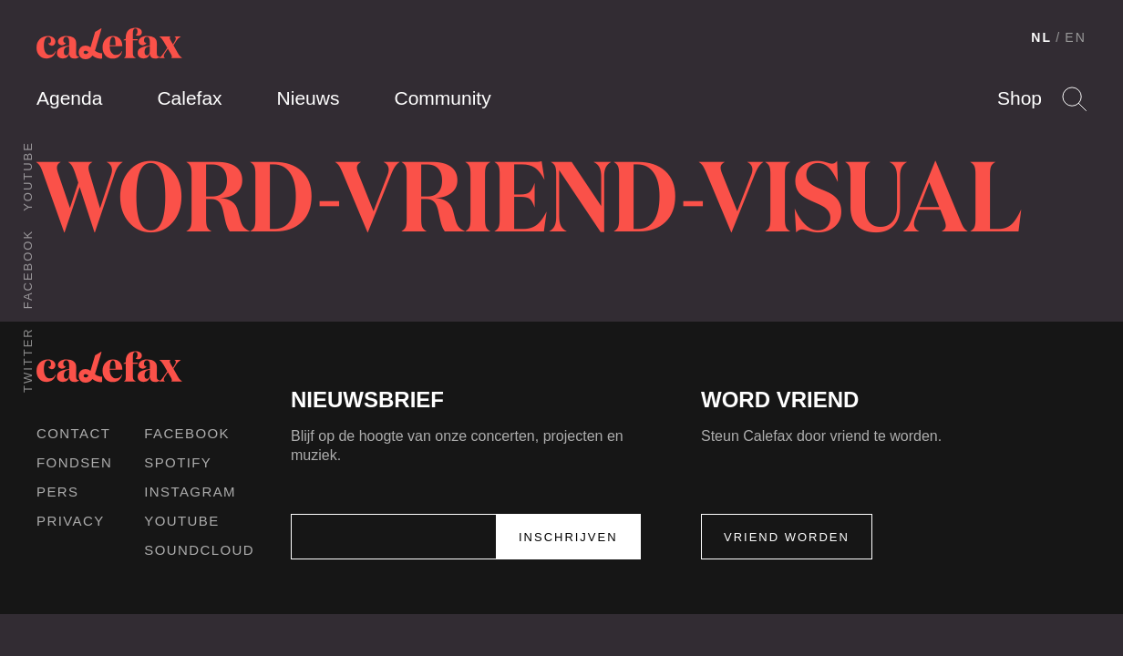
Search (1074, 99)
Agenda (69, 97)
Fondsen (74, 462)
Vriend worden (787, 537)
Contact (73, 433)
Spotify (177, 462)
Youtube (28, 176)
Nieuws (308, 97)
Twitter (28, 360)
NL (1041, 37)
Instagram (190, 491)
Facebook (28, 269)
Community (442, 97)
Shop (1019, 97)
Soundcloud (199, 550)
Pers (57, 491)
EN (1076, 37)
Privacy (70, 520)
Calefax (189, 97)
